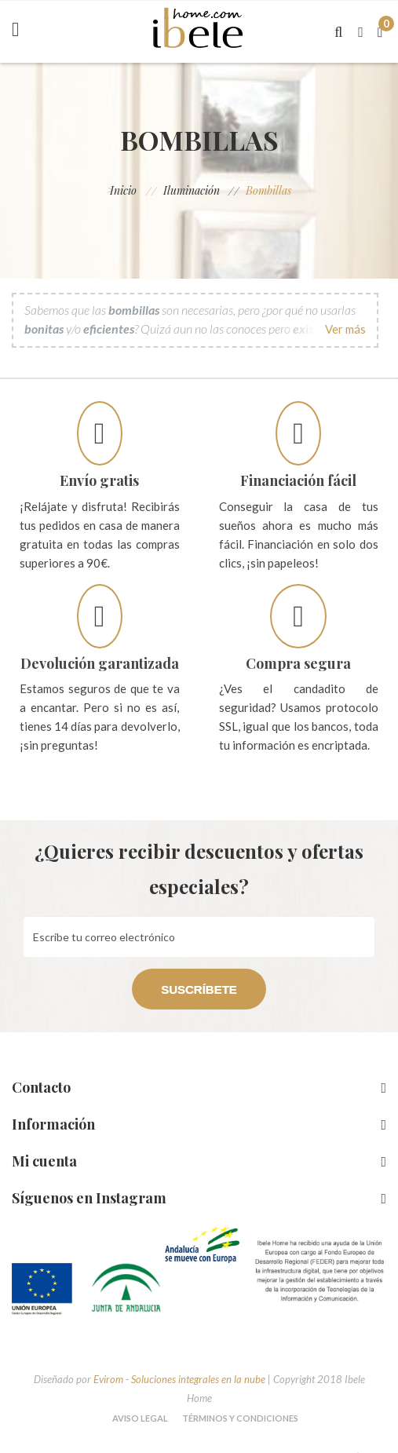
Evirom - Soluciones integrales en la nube (179, 1379)
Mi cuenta (44, 1161)
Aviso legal (140, 1418)
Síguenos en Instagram (89, 1197)
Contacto (41, 1087)
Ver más (345, 329)
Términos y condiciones (240, 1418)
